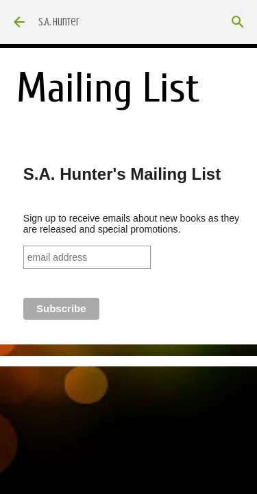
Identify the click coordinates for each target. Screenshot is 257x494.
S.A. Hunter (58, 22)
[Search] (238, 21)
